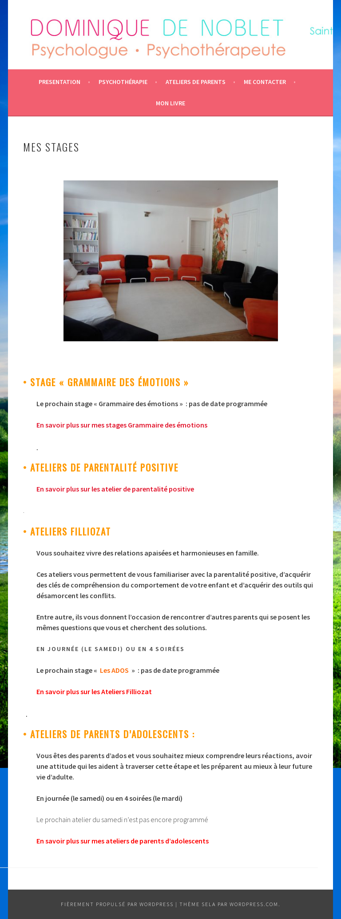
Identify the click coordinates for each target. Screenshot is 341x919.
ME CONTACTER (265, 82)
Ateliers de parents (196, 82)
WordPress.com (254, 904)
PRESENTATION (59, 82)
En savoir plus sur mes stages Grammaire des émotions (121, 424)
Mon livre (170, 103)
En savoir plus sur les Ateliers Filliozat (94, 691)
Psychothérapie (123, 82)
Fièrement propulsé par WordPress (117, 904)
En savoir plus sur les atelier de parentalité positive (115, 488)
